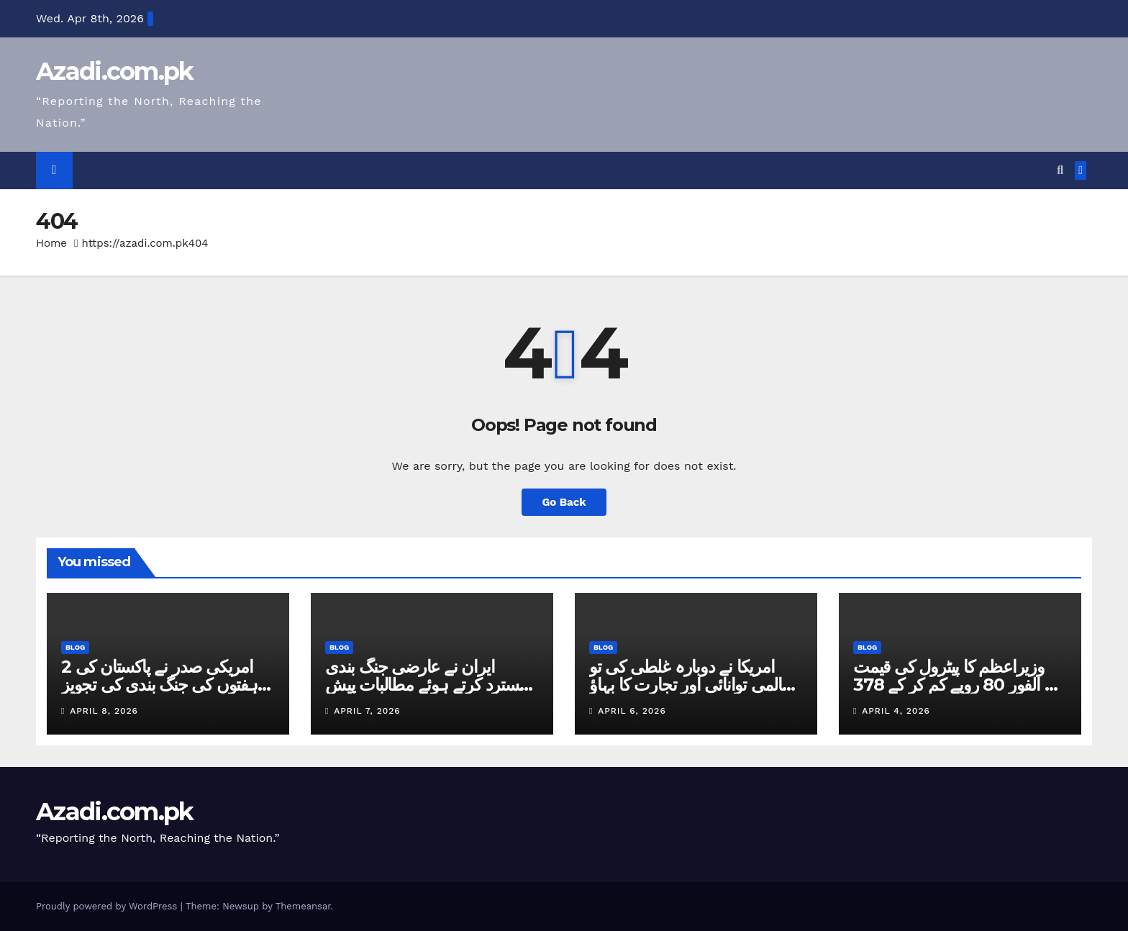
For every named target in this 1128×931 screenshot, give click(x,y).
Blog (75, 647)
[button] (1060, 170)
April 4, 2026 (895, 711)
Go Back (564, 502)
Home (51, 243)
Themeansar (303, 906)
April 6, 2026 (631, 711)
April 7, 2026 (367, 711)
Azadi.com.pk (115, 71)
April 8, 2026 (104, 711)
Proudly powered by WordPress (108, 906)
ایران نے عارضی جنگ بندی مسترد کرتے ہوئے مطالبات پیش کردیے (426, 684)
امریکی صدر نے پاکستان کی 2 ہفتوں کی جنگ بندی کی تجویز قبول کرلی (159, 684)
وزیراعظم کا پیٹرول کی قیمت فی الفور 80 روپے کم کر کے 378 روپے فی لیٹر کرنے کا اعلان (959, 684)
